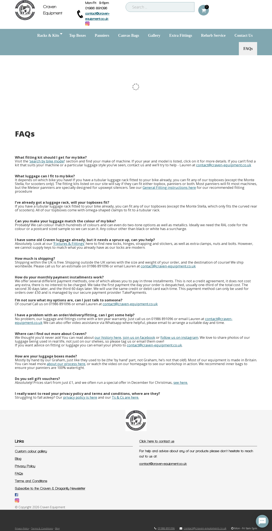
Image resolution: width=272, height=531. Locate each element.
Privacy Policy (25, 466)
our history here (108, 337)
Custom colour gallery (31, 451)
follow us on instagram (179, 337)
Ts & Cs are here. (125, 397)
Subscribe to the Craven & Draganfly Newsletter (50, 488)
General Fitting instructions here (169, 187)
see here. (180, 382)
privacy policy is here (80, 397)
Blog (18, 458)
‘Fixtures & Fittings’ (69, 243)
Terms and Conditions (31, 481)
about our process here (66, 364)
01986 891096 (166, 528)
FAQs (19, 473)
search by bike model (47, 161)
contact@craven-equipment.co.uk (223, 165)
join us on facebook (139, 337)
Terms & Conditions (42, 528)
